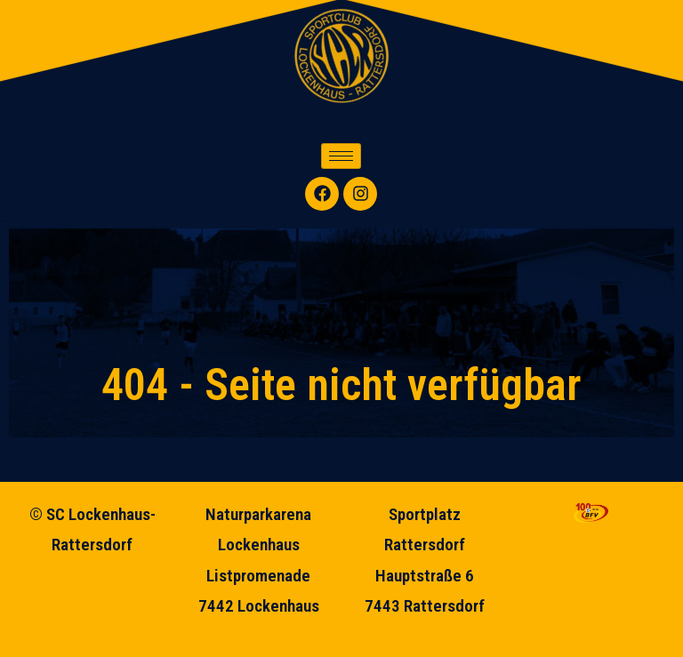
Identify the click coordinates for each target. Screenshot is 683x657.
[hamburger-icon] (341, 156)
